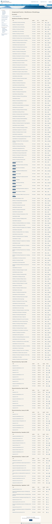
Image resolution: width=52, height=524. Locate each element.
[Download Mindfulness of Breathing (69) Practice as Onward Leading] (46, 341)
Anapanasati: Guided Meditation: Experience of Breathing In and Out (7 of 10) (22, 505)
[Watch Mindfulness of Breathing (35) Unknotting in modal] (48, 182)
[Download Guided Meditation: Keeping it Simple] (46, 162)
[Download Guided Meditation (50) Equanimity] (46, 253)
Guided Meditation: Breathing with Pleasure (18, 112)
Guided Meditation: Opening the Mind (18, 211)
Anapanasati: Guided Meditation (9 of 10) (18, 383)
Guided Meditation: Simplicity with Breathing (19, 22)
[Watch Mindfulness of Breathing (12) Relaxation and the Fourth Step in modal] (48, 74)
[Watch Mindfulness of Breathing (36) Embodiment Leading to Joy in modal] (48, 188)
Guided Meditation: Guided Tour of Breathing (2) (19, 53)
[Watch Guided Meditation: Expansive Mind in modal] (48, 207)
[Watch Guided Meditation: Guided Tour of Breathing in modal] (48, 49)
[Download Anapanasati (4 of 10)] (48, 372)
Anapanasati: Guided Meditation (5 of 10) (18, 374)
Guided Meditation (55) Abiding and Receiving (19, 276)
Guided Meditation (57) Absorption (17, 285)
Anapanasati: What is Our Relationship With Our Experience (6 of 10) (21, 474)
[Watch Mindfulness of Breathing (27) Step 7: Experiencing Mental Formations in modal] (48, 141)
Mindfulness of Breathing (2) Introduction (18, 29)
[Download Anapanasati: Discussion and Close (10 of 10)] (48, 512)
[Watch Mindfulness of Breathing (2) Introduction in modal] (48, 29)
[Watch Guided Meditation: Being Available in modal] (48, 230)
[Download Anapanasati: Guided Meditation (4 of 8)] (48, 399)
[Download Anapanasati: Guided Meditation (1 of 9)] (48, 436)
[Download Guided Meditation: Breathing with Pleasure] (46, 112)
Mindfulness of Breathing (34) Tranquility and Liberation (20, 176)
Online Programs (4, 29)
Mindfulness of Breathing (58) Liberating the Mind (19, 292)
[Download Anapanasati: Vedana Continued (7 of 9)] (48, 449)
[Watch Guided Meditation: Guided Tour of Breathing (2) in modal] (48, 54)
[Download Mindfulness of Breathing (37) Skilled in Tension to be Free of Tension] (46, 194)
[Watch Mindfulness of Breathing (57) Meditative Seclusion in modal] (48, 288)
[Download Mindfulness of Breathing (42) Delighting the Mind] (46, 218)
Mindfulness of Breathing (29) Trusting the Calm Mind (20, 150)
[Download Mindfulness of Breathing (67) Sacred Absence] (46, 332)
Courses (3, 22)
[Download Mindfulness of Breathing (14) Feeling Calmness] (46, 83)
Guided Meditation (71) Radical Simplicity (18, 348)
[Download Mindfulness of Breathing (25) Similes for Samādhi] (46, 132)
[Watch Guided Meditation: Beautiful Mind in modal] (48, 203)
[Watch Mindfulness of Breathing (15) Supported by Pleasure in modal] (48, 87)
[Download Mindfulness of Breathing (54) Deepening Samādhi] (46, 274)
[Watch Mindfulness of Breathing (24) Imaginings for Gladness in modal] (48, 127)
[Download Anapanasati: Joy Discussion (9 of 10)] (48, 480)
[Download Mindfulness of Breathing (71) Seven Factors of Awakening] (46, 350)
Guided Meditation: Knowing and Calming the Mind (19, 152)
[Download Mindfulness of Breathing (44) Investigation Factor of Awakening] (46, 227)
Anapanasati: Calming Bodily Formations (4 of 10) (19, 468)
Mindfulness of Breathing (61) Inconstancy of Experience (20, 305)
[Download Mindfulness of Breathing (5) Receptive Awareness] (46, 42)
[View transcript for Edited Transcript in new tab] (49, 24)
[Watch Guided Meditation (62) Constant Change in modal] (48, 308)
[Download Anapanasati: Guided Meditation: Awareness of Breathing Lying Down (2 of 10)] (48, 491)
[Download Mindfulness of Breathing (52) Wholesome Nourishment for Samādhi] (46, 265)
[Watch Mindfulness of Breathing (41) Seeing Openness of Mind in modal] (48, 214)
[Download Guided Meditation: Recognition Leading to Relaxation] (46, 71)
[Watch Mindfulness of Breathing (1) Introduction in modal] (48, 25)
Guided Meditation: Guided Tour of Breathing (19, 49)
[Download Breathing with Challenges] (46, 179)
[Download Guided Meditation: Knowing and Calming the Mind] (46, 153)
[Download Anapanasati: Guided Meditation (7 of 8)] (48, 405)
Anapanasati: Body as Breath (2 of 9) (17, 438)
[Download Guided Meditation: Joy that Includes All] (46, 107)
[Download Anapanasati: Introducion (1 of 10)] (48, 489)
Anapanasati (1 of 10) (15, 365)
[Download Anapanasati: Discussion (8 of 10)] (48, 507)
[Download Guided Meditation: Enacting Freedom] (46, 234)
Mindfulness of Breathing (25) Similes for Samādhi (19, 132)
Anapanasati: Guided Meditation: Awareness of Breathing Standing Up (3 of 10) (22, 495)
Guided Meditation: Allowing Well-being (18, 94)
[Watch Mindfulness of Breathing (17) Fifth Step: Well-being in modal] (48, 96)
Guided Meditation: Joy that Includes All (18, 107)
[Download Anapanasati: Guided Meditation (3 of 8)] (48, 418)
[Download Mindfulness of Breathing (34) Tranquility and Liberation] (46, 176)
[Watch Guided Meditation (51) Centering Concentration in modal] (48, 258)
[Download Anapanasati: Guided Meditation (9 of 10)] (48, 383)
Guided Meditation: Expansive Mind (17, 207)
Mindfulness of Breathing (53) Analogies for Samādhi (20, 270)
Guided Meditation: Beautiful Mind (17, 202)
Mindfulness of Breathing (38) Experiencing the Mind (20, 200)
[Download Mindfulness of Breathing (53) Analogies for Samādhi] (46, 270)
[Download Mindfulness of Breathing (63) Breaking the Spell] (46, 314)
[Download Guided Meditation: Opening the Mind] (46, 212)
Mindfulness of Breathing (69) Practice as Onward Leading (21, 341)
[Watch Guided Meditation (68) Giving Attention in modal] (48, 335)
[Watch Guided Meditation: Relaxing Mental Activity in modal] (48, 148)
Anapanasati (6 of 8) (15, 403)
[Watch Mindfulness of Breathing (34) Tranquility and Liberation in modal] (48, 177)
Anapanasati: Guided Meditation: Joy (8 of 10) (19, 478)
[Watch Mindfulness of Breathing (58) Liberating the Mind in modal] (48, 292)
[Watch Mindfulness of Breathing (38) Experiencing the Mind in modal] (48, 200)
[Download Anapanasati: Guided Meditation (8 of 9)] (48, 452)
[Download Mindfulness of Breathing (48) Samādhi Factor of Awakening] (46, 245)
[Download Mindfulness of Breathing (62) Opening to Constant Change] (46, 310)
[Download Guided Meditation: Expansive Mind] (46, 207)
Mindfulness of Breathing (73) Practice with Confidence (20, 359)
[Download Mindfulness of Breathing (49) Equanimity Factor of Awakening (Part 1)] (46, 250)
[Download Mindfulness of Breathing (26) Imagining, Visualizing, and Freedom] (46, 136)
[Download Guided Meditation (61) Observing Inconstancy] (46, 303)
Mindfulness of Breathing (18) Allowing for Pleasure (20, 100)
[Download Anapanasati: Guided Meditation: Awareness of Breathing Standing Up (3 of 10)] (48, 494)
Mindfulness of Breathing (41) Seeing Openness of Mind (20, 214)
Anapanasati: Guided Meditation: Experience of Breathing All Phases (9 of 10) (22, 510)
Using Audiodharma (34, 5)
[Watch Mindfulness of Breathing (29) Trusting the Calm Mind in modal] (48, 150)
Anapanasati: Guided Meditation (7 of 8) (18, 405)
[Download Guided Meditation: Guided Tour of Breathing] (46, 49)
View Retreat (14, 162)
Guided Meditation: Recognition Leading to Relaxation (20, 71)
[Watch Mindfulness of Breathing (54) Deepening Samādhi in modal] (48, 274)
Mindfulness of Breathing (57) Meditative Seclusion (20, 287)
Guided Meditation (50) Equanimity (17, 252)
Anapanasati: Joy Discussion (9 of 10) (18, 480)
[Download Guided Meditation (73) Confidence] (46, 357)
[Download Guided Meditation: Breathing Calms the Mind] (46, 116)
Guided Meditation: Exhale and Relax (17, 76)
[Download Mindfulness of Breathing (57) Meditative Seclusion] (46, 288)
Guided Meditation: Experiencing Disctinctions (19, 44)
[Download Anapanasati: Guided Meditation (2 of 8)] (48, 394)
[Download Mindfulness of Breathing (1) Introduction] (46, 25)
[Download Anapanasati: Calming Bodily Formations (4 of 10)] (48, 468)
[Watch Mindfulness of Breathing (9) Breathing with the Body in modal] (48, 60)
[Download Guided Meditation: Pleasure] (46, 98)
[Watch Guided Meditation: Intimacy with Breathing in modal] (48, 27)
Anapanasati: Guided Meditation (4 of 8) (18, 399)
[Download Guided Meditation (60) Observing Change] (46, 299)
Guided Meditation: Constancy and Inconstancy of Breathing (21, 36)
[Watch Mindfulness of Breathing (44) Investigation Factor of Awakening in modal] (48, 227)
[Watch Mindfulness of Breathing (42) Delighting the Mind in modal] (48, 218)
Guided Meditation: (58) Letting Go (17, 290)
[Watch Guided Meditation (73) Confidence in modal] (48, 357)
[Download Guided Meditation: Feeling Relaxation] (46, 80)
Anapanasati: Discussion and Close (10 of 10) (19, 512)
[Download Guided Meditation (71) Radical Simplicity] (46, 348)
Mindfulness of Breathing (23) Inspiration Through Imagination (21, 123)
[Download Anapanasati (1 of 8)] (48, 392)
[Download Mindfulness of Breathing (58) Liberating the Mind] (46, 292)
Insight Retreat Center (43, 1)
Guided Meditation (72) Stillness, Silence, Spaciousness (20, 352)
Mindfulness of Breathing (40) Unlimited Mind (19, 209)
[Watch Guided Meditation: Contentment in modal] (48, 185)
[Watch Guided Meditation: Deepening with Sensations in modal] (48, 67)
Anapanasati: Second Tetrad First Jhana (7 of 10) (19, 476)
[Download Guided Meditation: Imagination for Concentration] (46, 130)
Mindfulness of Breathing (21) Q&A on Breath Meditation (20, 114)
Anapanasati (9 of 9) (15, 454)
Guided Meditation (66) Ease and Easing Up (18, 325)
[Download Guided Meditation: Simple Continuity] (46, 89)
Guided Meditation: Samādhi (16, 243)
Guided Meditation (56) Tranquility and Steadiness (19, 281)
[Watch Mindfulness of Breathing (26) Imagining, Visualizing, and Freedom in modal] (48, 136)
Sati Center (3, 31)
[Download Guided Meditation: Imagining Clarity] (46, 134)
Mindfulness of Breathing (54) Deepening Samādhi (19, 274)
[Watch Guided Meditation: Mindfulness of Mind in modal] (48, 198)
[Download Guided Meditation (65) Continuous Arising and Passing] (46, 321)
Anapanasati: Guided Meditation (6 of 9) (18, 447)
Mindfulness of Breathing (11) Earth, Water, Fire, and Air (20, 69)
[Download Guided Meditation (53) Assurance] (46, 267)
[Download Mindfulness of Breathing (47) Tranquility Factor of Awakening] (46, 241)
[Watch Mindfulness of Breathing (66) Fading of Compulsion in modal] (48, 328)
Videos (3, 32)
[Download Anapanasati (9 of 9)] (48, 454)
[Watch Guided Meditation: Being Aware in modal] (48, 221)
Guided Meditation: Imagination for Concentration (19, 129)
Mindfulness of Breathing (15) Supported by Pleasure (20, 87)
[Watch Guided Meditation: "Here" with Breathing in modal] (48, 31)
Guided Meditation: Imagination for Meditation (19, 120)
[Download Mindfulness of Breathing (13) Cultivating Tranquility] (46, 78)
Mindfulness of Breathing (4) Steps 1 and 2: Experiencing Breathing (22, 38)
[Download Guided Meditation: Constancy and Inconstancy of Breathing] (46, 36)
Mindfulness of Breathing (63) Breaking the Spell (19, 314)
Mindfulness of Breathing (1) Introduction (18, 24)
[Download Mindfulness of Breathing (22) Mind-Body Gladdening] (46, 118)
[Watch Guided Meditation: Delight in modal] (48, 216)
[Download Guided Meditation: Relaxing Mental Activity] (46, 148)
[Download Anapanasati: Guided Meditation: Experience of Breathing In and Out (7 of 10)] (48, 504)
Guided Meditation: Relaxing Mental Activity (18, 148)
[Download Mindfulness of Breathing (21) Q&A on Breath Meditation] (46, 114)
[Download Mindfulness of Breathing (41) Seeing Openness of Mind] (46, 214)
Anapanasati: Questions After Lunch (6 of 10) (19, 501)
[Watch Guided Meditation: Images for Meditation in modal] (48, 125)
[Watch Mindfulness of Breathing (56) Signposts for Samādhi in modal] (48, 283)
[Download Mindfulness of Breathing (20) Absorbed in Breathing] (46, 109)
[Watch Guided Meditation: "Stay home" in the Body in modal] (48, 63)
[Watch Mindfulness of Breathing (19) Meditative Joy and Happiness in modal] (48, 105)
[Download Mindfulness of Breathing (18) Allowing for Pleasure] (46, 101)
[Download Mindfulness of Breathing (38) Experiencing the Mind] (46, 200)
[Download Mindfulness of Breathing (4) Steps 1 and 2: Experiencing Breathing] (46, 38)
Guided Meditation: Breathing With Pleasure (19, 85)
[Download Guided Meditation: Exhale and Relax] (46, 76)
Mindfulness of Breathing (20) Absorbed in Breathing (20, 109)
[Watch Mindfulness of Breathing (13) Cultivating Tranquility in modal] (48, 78)
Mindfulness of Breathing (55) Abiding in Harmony (19, 278)
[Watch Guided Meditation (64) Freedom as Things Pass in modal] (48, 317)
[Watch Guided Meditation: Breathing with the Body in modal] (48, 58)
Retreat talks (3, 20)
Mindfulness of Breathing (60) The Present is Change (20, 301)
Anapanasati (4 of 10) (15, 372)
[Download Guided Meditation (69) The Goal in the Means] (46, 339)
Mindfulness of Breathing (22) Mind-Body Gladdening (20, 118)
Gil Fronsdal (3, 11)
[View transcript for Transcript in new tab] (49, 365)
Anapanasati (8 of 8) (15, 407)
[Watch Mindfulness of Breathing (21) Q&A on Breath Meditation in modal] (48, 114)
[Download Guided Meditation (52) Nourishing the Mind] (46, 262)
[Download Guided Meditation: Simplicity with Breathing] (46, 22)
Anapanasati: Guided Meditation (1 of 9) (18, 436)
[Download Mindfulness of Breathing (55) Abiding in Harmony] (46, 279)
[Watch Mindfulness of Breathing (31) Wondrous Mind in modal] (48, 159)
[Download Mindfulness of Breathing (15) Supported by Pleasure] (46, 87)
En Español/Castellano (5, 17)
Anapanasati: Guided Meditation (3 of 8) (18, 418)
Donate (50, 1)
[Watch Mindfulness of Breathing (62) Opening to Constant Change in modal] (48, 310)
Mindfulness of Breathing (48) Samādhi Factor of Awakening (21, 245)
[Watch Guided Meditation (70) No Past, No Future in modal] (48, 344)
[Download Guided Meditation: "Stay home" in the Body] (46, 63)
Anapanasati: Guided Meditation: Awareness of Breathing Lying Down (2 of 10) (21, 492)
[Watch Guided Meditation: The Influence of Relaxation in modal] (48, 191)
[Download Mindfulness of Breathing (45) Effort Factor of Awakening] (46, 232)
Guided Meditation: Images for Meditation (18, 125)
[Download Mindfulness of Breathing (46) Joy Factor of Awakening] (46, 236)
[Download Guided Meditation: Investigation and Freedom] (46, 225)
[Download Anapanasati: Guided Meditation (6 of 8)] (48, 425)
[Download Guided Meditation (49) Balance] (46, 247)
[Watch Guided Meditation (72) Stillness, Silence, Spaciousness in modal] (48, 352)
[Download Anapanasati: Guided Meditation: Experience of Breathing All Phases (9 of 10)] (48, 509)
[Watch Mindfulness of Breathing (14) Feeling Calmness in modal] (48, 83)
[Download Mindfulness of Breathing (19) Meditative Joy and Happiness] (46, 105)
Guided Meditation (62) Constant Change (18, 308)
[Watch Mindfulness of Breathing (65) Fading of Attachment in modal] (48, 323)
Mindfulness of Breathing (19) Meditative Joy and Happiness (21, 105)
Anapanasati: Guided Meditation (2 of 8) (18, 394)
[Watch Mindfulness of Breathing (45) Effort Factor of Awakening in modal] (48, 232)
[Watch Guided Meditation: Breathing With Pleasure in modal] (48, 85)
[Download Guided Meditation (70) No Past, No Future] (46, 343)
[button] (45, 22)
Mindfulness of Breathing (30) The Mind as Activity (19, 155)
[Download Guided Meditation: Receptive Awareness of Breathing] (46, 40)
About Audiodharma (4, 34)
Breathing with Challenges (16, 179)
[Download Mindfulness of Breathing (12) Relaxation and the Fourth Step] (46, 74)
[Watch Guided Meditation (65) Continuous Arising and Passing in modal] (48, 321)
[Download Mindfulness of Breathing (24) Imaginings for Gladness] (46, 127)
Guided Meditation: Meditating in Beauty (18, 157)
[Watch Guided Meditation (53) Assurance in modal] (48, 268)
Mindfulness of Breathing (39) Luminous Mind (19, 205)
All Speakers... (4, 13)
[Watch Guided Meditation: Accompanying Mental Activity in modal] (48, 139)
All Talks (3, 5)
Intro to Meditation (18, 5)
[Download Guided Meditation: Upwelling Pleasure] (46, 103)
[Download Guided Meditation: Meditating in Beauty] (46, 157)
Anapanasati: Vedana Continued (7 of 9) (18, 449)
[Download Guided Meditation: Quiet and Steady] (46, 272)
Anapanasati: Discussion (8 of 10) (17, 507)
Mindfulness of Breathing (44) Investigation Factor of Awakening (22, 227)
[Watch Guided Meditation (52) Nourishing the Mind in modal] (48, 262)
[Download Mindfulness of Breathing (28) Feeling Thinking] (46, 146)
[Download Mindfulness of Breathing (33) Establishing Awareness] (46, 171)
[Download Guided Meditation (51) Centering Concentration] (46, 258)
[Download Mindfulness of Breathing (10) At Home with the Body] (46, 65)
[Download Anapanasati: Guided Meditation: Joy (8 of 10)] (48, 478)
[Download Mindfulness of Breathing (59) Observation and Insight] (46, 297)
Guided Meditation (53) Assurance (17, 267)
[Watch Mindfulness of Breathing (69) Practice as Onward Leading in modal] (48, 341)
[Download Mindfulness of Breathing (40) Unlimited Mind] (46, 209)
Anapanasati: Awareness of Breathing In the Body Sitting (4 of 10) (22, 497)
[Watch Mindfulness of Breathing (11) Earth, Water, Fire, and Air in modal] (48, 69)
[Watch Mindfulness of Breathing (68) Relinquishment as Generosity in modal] (48, 337)
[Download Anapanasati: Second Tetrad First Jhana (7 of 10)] (48, 476)
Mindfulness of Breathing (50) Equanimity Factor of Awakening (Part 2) (21, 256)
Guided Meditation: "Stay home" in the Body (18, 62)
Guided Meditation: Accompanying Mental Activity (19, 138)
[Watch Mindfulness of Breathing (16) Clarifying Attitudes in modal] (48, 92)
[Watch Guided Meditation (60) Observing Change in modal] (48, 299)
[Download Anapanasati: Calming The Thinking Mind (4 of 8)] (48, 421)
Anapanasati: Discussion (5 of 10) (17, 499)
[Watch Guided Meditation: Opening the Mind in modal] (48, 212)
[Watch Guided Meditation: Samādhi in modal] (48, 243)
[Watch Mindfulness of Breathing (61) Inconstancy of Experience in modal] (48, 306)
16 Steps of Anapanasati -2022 (17, 16)
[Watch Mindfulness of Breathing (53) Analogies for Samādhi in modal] (48, 270)
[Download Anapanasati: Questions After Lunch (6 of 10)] (48, 502)
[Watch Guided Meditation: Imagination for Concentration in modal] (48, 130)
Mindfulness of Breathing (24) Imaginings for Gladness (20, 127)
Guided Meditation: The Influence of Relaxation (19, 191)
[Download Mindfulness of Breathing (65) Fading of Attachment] (46, 323)
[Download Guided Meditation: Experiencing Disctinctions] (46, 45)
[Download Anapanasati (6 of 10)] (48, 377)
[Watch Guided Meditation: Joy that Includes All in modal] (48, 107)
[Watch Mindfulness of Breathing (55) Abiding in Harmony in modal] (48, 279)
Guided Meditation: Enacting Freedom (18, 234)
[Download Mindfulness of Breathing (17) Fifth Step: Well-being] (46, 96)
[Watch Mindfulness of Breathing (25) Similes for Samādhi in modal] (48, 132)
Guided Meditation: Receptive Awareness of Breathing (20, 40)
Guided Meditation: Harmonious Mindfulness (19, 167)
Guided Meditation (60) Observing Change (18, 299)
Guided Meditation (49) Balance (17, 247)
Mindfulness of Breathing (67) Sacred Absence (19, 332)
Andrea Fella (4, 12)
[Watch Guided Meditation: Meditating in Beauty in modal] (48, 157)
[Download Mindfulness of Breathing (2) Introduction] (46, 29)
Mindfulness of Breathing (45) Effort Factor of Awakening (20, 232)
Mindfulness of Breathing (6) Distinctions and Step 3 (20, 47)
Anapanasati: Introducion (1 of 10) (17, 489)
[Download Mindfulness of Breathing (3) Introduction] (46, 33)
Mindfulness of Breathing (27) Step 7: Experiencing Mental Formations (20, 141)
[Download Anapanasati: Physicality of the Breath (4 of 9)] (48, 443)
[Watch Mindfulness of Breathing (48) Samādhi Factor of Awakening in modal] (48, 245)
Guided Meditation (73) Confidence (17, 357)
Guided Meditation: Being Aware (17, 220)
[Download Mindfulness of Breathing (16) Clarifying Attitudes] (46, 92)
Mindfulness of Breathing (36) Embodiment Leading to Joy (20, 188)
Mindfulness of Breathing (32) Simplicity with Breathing (20, 164)
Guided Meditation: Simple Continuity (18, 89)
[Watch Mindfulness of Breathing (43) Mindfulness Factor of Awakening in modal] (48, 223)
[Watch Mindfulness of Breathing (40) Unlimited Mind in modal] (48, 209)
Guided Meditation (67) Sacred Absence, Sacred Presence (20, 330)
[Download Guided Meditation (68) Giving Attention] (46, 335)
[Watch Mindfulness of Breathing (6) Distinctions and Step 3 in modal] (48, 47)
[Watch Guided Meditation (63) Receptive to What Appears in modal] (48, 312)
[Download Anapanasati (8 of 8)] (48, 408)
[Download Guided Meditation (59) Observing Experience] (46, 294)
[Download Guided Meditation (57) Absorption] (46, 285)
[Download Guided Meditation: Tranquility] (46, 174)
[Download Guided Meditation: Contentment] (46, 185)
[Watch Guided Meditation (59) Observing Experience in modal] (48, 294)
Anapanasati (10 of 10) (16, 385)
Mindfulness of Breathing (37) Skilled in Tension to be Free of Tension (21, 195)
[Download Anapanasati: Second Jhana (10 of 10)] (48, 483)
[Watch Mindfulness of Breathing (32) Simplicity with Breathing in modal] (48, 165)
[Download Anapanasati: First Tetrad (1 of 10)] (48, 460)
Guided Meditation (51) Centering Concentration (19, 258)
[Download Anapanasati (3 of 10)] (48, 370)
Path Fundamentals (26, 5)
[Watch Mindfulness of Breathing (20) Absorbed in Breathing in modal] (48, 110)
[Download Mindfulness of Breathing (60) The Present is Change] (46, 301)
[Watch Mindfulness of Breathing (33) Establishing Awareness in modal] (48, 171)
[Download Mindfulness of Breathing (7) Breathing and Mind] (46, 51)
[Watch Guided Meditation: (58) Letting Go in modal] (48, 290)
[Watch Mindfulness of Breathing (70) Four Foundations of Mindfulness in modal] (48, 346)
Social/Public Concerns (5, 25)
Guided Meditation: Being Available (17, 229)
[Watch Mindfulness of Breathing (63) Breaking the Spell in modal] (48, 314)
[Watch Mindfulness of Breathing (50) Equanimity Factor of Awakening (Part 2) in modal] (48, 255)
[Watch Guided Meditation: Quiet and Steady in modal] (48, 272)
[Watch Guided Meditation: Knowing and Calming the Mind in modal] (48, 153)
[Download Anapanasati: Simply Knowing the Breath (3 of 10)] (48, 466)
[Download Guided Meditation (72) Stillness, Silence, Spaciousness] (46, 352)
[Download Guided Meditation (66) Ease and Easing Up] (46, 326)
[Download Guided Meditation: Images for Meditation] (46, 125)
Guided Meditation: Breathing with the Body (19, 58)
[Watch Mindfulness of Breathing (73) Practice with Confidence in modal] (48, 359)
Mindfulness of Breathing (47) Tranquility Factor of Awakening (21, 240)
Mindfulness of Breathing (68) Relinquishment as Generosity (21, 337)
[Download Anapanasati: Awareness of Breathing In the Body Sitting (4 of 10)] (48, 497)
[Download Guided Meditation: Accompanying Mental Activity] (46, 139)
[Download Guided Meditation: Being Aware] (46, 221)
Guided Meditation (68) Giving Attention (18, 334)
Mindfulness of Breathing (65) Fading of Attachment (20, 323)
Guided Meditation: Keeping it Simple (18, 161)
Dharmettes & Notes (4, 19)
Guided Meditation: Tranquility (17, 173)
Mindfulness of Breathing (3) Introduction (18, 33)
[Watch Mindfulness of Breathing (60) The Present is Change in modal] (48, 301)
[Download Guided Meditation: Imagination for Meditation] (46, 121)
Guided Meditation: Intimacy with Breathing (18, 27)
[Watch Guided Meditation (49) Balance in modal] (48, 247)
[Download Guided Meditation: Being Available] (46, 230)
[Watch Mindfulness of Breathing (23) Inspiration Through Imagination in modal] (48, 123)
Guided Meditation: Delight (16, 216)
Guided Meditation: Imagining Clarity (18, 134)
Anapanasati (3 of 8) (15, 396)
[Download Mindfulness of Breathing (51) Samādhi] (46, 260)
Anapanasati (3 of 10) (15, 370)
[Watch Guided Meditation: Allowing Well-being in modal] (48, 94)
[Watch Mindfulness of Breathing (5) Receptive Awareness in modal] (48, 42)
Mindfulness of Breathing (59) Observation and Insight (20, 296)
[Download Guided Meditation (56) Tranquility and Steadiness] (46, 281)
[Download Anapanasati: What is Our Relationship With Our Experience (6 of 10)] (48, 473)
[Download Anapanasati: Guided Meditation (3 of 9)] (48, 441)
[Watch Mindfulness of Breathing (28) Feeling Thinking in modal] (48, 146)
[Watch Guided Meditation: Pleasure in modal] (48, 98)
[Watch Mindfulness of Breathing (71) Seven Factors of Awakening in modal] (48, 350)
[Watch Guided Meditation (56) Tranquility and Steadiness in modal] (48, 281)
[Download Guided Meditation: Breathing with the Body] (46, 58)
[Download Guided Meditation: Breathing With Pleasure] (46, 85)
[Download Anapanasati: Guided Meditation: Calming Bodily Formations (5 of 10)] (48, 470)
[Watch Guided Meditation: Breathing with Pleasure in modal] (48, 112)
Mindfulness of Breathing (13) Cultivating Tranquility (20, 78)
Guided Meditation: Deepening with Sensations (19, 67)
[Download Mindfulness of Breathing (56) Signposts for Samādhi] (46, 283)
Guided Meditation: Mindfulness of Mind (18, 198)
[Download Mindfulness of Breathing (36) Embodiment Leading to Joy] (46, 188)
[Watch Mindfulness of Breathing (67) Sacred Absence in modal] (48, 332)
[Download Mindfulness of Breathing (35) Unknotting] (46, 182)
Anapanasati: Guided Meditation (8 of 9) (18, 451)
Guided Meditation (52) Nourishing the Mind (19, 262)
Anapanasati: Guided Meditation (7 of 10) (18, 379)
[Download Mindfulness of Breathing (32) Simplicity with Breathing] (46, 165)
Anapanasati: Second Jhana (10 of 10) (17, 482)
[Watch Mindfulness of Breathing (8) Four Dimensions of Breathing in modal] (48, 56)
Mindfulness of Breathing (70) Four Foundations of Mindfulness (21, 346)
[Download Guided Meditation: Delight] (46, 216)
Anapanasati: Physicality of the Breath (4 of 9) (19, 443)
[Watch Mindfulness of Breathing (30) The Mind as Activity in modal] (48, 155)
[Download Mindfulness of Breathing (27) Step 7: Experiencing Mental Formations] (46, 141)
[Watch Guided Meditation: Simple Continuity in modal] (48, 89)
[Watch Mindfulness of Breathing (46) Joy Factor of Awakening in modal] (48, 236)
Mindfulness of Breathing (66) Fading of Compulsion (20, 328)
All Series (3, 14)
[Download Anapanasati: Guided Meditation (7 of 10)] (48, 379)
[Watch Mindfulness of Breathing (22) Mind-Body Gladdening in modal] (48, 118)
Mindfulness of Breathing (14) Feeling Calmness (19, 82)
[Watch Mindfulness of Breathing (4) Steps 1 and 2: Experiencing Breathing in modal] (48, 38)
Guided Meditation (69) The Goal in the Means (19, 339)
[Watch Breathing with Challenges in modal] (48, 179)
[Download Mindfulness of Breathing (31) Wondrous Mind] (46, 159)
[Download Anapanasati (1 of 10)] (48, 366)
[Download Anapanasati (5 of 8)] (48, 401)
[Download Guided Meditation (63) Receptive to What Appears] (46, 312)
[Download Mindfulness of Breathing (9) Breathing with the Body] (46, 60)
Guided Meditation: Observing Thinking (18, 144)
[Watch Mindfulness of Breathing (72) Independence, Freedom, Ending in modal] (48, 355)
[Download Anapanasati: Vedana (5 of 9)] (48, 445)
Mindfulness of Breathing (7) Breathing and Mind (19, 51)
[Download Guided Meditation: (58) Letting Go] (46, 290)
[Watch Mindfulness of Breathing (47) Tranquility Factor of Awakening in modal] (48, 241)
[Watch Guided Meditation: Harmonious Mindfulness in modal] (48, 168)
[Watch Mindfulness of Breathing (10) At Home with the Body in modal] (48, 65)
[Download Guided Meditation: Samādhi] (46, 243)
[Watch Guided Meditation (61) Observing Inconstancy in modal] (48, 303)
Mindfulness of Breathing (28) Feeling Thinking (19, 146)
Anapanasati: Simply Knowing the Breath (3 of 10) (19, 465)
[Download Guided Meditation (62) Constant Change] (46, 308)
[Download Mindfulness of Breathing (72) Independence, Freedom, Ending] (46, 355)
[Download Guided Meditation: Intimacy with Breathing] (46, 27)
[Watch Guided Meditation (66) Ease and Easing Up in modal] (48, 326)
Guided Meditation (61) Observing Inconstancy (19, 303)
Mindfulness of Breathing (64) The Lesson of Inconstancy (20, 319)
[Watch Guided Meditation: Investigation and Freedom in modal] (48, 225)
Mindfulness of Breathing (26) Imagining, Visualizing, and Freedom (22, 136)
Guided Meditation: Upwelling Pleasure (18, 103)
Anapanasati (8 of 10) (15, 381)
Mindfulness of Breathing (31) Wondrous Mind (19, 159)
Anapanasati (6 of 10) (15, 377)
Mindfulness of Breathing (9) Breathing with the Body (20, 60)
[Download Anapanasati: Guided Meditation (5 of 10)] (48, 374)
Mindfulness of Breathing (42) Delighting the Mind (19, 218)
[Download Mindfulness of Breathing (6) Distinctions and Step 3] (46, 47)
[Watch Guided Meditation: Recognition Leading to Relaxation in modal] (48, 72)
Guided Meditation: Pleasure (16, 98)
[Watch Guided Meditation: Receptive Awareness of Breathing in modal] (48, 40)
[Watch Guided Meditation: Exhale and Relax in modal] (48, 76)
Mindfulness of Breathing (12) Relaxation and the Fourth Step (21, 74)
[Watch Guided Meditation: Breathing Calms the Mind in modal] (48, 116)
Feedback (3, 35)
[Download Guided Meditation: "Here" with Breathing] (46, 31)
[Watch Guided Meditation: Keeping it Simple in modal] (48, 162)
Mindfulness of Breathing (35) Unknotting (18, 182)
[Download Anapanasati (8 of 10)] (48, 381)
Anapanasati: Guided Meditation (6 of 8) (18, 425)
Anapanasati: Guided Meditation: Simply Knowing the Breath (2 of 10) (21, 463)
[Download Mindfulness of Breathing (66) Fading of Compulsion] (46, 328)
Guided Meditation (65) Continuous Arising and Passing (20, 321)
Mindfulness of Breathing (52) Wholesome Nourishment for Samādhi (21, 265)
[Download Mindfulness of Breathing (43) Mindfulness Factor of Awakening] (46, 223)
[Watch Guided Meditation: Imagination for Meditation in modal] (48, 121)
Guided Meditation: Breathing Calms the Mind (19, 116)
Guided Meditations (9, 5)
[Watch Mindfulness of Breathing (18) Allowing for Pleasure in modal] (48, 101)
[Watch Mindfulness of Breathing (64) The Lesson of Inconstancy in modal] (48, 319)
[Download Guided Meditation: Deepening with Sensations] (46, 67)
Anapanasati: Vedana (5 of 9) (16, 445)
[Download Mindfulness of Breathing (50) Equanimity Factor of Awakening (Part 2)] (46, 255)
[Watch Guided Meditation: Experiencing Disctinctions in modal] (48, 45)
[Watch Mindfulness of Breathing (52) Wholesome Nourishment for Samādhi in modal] (48, 265)
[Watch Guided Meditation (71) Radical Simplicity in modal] (48, 348)
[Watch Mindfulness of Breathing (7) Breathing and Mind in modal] (48, 51)
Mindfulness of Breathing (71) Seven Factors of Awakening (21, 350)
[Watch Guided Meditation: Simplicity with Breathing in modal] (48, 22)
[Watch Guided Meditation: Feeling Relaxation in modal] (48, 80)
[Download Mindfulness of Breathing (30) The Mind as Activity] (46, 155)
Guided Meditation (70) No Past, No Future (18, 343)
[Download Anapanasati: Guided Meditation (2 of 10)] (48, 368)
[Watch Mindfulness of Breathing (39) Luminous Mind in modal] (48, 205)
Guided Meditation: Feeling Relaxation (18, 80)
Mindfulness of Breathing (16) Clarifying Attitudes (19, 91)
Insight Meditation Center (34, 1)
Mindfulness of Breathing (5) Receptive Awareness (19, 42)
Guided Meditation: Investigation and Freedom (19, 225)
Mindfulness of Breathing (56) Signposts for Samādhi (20, 283)
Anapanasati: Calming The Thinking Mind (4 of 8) (19, 421)
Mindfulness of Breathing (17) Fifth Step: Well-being (20, 96)
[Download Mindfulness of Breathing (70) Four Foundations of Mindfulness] (46, 346)
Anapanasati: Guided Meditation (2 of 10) (18, 368)
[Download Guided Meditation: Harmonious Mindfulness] (46, 168)
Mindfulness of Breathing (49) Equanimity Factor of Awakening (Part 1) (21, 250)
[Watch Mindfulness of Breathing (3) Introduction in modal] (48, 34)
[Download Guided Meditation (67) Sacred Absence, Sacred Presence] (46, 330)
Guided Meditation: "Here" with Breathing (18, 31)
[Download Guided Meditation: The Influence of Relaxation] (46, 191)
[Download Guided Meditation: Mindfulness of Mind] (46, 198)
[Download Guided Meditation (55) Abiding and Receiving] (46, 276)
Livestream (3, 28)
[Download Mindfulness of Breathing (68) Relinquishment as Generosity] (46, 337)
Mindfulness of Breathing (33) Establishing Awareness (20, 170)
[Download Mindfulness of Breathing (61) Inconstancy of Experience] (46, 305)
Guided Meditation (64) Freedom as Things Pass (19, 316)
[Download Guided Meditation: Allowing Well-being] (46, 94)
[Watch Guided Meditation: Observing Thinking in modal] (48, 144)
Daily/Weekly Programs (5, 16)
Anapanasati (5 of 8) (15, 401)
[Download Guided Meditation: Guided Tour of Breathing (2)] (46, 54)
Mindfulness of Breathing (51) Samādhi (18, 260)
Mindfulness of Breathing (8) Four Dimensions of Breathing (21, 56)
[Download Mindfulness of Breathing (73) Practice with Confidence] (46, 359)
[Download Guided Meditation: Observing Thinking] (46, 144)
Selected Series (4, 24)
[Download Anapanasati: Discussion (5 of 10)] (48, 499)
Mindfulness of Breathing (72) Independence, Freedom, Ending (21, 354)
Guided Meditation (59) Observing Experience (19, 294)
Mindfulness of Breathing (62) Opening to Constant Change (21, 310)
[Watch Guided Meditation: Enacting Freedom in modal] (48, 234)
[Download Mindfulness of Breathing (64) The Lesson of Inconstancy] (46, 319)
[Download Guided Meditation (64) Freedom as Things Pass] (46, 317)
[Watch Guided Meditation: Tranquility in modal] (48, 174)
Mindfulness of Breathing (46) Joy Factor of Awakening (20, 236)
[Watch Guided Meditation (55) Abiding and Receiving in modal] (48, 276)
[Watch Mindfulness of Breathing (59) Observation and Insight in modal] (48, 297)
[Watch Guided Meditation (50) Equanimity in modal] (48, 253)
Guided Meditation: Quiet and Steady (18, 272)
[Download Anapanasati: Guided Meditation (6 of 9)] (48, 447)
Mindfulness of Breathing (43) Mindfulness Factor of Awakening (21, 223)
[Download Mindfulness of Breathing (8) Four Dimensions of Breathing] (46, 56)
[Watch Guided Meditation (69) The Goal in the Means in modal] (48, 339)
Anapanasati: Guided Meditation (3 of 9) (18, 440)
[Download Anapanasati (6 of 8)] (48, 403)
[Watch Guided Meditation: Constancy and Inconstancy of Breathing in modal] (48, 36)
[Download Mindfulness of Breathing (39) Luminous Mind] (46, 205)
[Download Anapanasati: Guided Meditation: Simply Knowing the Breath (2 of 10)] (48, 463)
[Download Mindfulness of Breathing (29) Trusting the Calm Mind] (46, 150)
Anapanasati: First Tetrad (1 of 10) (17, 460)
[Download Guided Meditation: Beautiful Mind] (46, 203)
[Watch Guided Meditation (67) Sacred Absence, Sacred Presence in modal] (48, 330)
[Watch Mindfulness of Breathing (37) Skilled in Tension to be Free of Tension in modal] (48, 194)
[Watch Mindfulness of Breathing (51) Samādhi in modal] (48, 260)
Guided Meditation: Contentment (17, 185)
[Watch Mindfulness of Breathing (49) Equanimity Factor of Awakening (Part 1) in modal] (48, 250)
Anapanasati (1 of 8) (15, 392)
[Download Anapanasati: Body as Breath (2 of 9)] (48, 438)
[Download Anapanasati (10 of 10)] (48, 386)
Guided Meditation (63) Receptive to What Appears (20, 312)
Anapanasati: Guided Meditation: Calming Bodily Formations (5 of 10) (21, 471)
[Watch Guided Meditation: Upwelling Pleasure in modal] (48, 103)
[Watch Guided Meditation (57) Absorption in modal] (48, 285)
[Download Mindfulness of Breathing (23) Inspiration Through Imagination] (46, 123)
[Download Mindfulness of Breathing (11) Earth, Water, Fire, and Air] (46, 69)
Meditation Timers (4, 30)
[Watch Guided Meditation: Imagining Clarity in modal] (48, 134)
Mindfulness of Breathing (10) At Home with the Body (20, 65)
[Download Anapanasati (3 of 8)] (48, 397)
